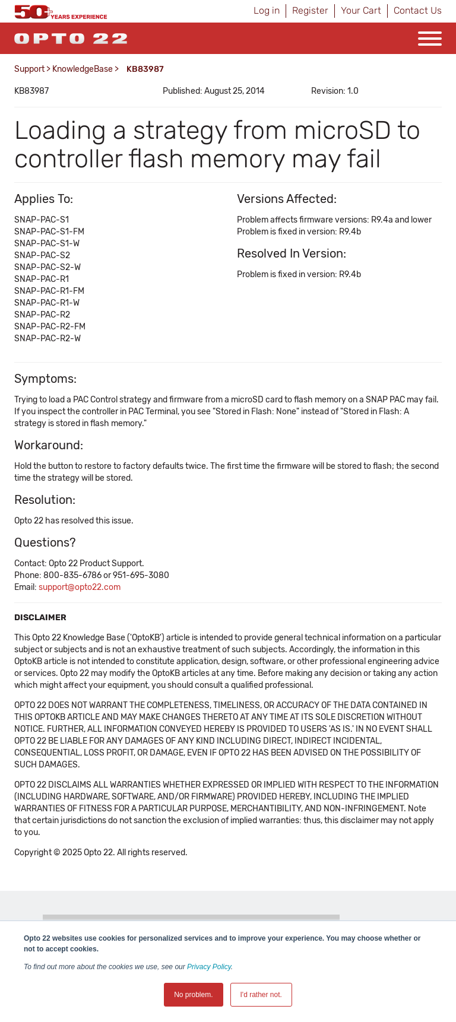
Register (310, 10)
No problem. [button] (193, 995)
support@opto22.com (80, 587)
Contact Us (418, 10)
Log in (267, 10)
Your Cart (361, 10)
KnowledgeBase (82, 69)
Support (29, 69)
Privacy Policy (209, 967)
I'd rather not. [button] (261, 995)
